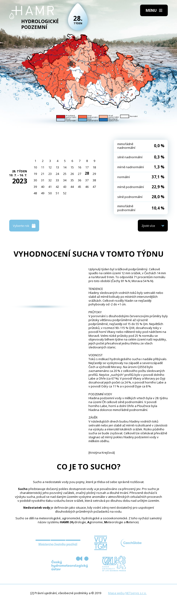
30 (35, 180)
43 (64, 187)
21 (42, 174)
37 (86, 180)
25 (64, 174)
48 (35, 193)
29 (94, 174)
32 (50, 180)
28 (87, 173)
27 (79, 174)
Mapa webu (116, 593)
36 (79, 180)
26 (72, 174)
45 (79, 187)
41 (50, 187)
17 (86, 167)
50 (50, 193)
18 (94, 167)
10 (35, 167)
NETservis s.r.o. (136, 593)
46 (86, 187)
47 (94, 187)
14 (64, 167)
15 (72, 167)
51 (57, 193)
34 (64, 180)
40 (42, 187)
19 (35, 174)
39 (35, 187)
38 (94, 180)
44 (72, 187)
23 (50, 174)
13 (57, 167)
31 (42, 180)
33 (57, 180)
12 (50, 167)
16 (79, 167)
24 (57, 174)
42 (57, 187)
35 (72, 180)
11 (42, 167)
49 (42, 193)
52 (64, 193)
